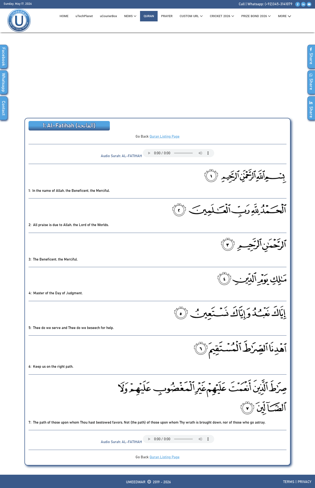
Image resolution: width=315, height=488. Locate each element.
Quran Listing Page (164, 136)
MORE (284, 16)
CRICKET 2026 (222, 16)
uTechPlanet (84, 16)
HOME (64, 16)
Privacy (304, 482)
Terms (288, 482)
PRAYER (167, 16)
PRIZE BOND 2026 (256, 16)
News (130, 16)
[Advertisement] (157, 76)
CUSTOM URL (191, 16)
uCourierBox (108, 16)
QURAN (149, 16)
